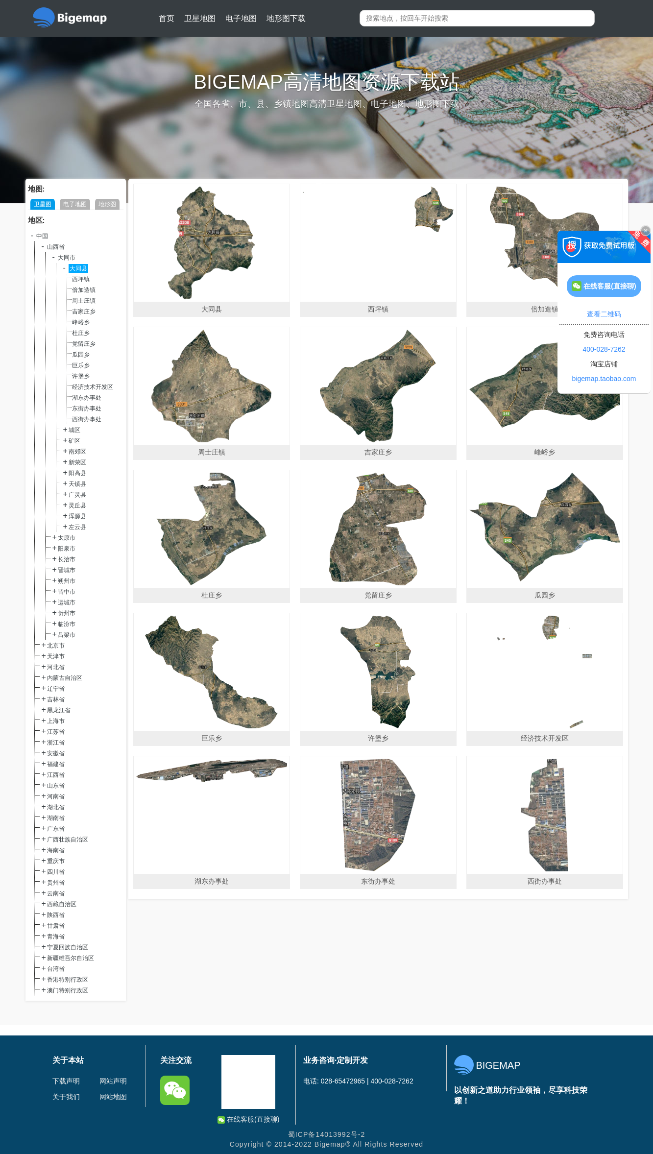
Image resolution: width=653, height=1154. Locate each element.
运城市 (66, 602)
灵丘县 (77, 505)
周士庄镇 (84, 300)
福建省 (56, 764)
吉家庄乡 (84, 311)
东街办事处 (86, 408)
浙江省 (56, 742)
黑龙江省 (59, 710)
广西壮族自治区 (67, 839)
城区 (74, 430)
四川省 (56, 871)
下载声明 (66, 1081)
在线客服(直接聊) (248, 1119)
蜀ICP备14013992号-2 (326, 1134)
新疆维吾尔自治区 (70, 958)
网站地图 (113, 1097)
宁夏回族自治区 (67, 947)
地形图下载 (286, 18)
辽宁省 (56, 688)
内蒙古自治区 (64, 677)
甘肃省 (56, 925)
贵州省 (56, 882)
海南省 (56, 850)
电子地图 (241, 18)
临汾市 (66, 624)
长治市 (66, 559)
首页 (166, 18)
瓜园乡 (81, 354)
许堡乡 (81, 376)
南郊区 (77, 451)
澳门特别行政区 (67, 990)
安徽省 (56, 753)
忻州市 (66, 613)
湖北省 (56, 807)
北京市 (56, 645)
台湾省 (56, 968)
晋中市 (66, 591)
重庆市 (56, 861)
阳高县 (77, 473)
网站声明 (113, 1081)
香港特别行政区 (67, 979)
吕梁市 (66, 634)
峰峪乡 (81, 322)
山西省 (56, 246)
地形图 (107, 204)
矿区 (74, 440)
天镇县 (77, 484)
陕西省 (56, 915)
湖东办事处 (86, 397)
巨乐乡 (81, 365)
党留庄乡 (84, 343)
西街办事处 (86, 419)
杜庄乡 (81, 333)
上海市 (56, 721)
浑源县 (77, 516)
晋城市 (66, 570)
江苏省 (56, 731)
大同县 (78, 268)
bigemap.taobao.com (604, 379)
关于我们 (66, 1097)
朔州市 (66, 580)
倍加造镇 (84, 290)
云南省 (56, 893)
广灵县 (77, 494)
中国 (42, 236)
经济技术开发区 (92, 387)
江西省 (56, 774)
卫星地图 (200, 18)
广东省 (56, 828)
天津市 (56, 656)
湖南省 (56, 818)
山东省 (56, 785)
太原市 (66, 537)
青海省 (56, 936)
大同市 (66, 257)
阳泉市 (66, 548)
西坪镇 (81, 279)
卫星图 (42, 204)
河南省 (56, 796)
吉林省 (56, 699)
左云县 (77, 527)
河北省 (56, 667)
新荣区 (77, 462)
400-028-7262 (603, 349)
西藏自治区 (61, 904)
